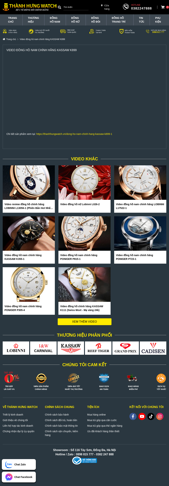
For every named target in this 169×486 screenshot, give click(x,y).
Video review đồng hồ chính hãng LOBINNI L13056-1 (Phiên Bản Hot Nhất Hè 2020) (27, 206)
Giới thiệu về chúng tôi (15, 420)
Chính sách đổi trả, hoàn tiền (61, 420)
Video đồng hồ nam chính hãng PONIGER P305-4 (23, 308)
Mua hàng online (96, 414)
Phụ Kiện (158, 19)
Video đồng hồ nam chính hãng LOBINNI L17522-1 (140, 206)
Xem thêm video (84, 321)
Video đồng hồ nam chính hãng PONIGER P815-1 (78, 257)
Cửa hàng (105, 7)
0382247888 (141, 8)
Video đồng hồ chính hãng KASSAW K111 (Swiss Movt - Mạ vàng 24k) (81, 308)
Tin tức (141, 19)
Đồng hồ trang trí (118, 19)
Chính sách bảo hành (57, 414)
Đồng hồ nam (55, 19)
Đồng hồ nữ (75, 19)
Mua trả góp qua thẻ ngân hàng (104, 425)
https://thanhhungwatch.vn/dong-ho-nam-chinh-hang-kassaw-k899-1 (74, 134)
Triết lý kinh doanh (13, 414)
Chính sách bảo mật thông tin (61, 425)
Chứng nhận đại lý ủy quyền (18, 431)
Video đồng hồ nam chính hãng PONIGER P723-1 (134, 257)
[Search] (59, 7)
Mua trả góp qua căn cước (102, 420)
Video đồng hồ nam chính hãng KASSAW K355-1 (23, 257)
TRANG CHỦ (12, 19)
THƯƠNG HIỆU (33, 19)
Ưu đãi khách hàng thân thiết (103, 431)
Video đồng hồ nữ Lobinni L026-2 (80, 204)
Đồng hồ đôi (95, 19)
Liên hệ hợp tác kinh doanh (18, 425)
